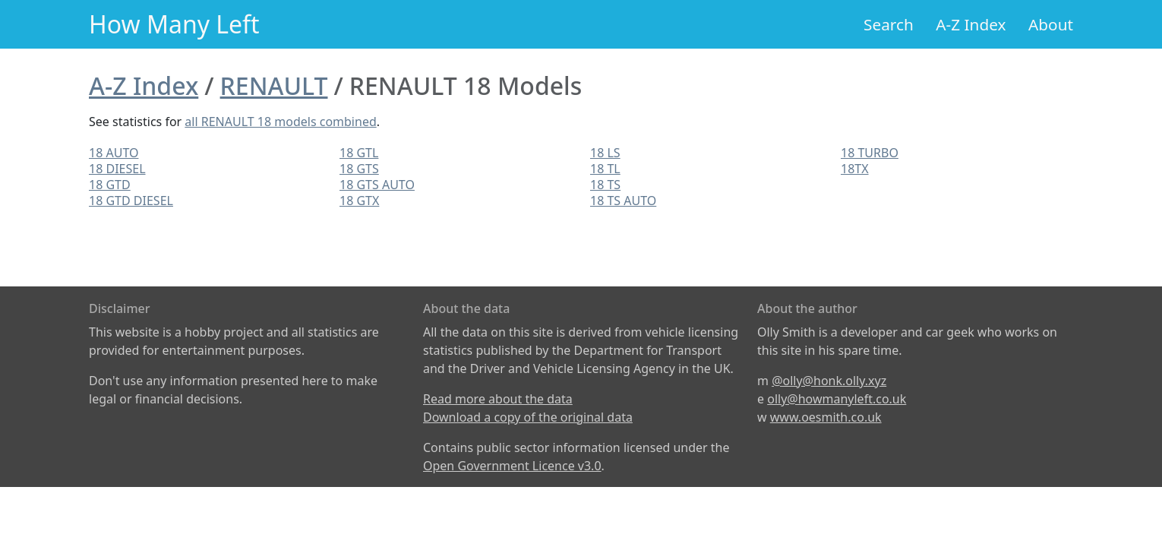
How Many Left (174, 24)
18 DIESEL (117, 168)
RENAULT (274, 85)
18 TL (605, 168)
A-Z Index (971, 24)
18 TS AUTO (623, 200)
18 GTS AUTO (377, 184)
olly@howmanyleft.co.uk (836, 398)
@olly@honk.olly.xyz (829, 380)
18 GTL (358, 152)
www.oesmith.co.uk (826, 417)
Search (889, 24)
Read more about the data (498, 398)
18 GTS (359, 168)
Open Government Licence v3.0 (512, 465)
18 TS (605, 184)
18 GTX (359, 200)
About (1050, 24)
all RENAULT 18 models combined (280, 121)
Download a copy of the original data (528, 417)
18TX (855, 168)
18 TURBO (869, 152)
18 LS (605, 152)
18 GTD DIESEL (131, 200)
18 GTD (110, 184)
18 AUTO (113, 152)
